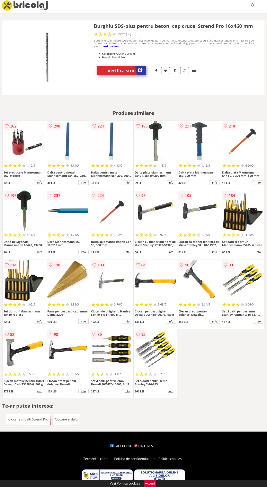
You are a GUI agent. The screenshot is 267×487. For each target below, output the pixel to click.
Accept (150, 483)
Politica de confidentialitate (134, 459)
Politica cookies (170, 459)
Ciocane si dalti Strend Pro (28, 419)
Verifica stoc (126, 70)
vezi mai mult (112, 46)
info (39, 182)
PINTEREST (144, 446)
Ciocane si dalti (66, 419)
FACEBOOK (120, 446)
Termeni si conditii (97, 459)
